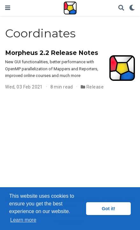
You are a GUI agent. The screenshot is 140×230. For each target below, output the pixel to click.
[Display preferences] (132, 8)
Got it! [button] (108, 208)
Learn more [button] (23, 220)
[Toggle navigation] (7, 8)
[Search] (121, 8)
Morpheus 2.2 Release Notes (51, 53)
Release (95, 86)
